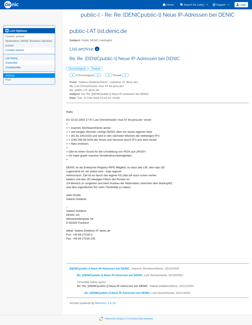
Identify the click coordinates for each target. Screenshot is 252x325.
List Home (11, 58)
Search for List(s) (192, 4)
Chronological (77, 68)
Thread (95, 68)
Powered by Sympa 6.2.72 (117, 319)
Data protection (146, 319)
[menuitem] (168, 4)
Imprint (134, 319)
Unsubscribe (12, 67)
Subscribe (11, 62)
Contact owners (14, 50)
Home (168, 4)
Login (241, 4)
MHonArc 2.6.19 (105, 303)
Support (219, 4)
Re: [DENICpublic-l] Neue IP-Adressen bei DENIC (109, 275)
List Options (16, 30)
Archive (9, 75)
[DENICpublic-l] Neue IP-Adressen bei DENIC (99, 268)
